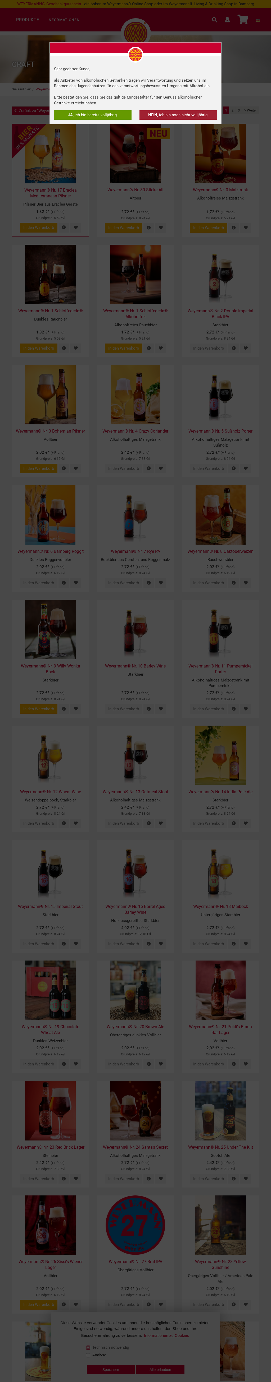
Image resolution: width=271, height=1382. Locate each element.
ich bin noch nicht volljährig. (178, 115)
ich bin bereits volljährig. (93, 115)
